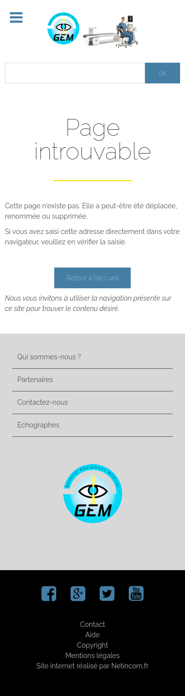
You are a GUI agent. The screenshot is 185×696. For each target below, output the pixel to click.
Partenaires (35, 380)
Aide (92, 635)
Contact (92, 624)
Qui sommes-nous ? (49, 357)
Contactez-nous (42, 402)
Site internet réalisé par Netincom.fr (92, 666)
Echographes (38, 425)
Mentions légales (92, 655)
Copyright (92, 645)
